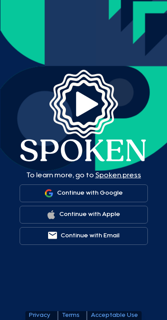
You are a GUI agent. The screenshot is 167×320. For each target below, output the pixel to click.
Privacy (39, 315)
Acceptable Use (114, 315)
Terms (70, 315)
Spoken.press (118, 175)
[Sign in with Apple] (84, 215)
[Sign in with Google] (84, 193)
